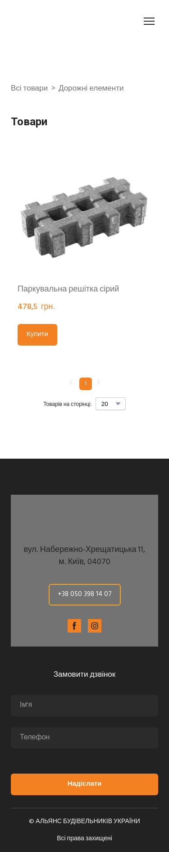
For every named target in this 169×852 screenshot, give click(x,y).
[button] (37, 335)
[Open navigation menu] (149, 21)
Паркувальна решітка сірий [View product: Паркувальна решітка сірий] (68, 289)
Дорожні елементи (91, 89)
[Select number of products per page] (111, 403)
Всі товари (29, 89)
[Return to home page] (61, 21)
